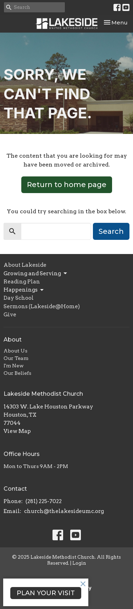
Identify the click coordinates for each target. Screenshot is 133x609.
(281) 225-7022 (44, 501)
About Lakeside (25, 265)
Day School (19, 298)
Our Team (16, 358)
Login (79, 563)
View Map (17, 431)
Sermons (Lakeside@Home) (42, 306)
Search (111, 231)
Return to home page (66, 184)
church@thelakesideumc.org (64, 511)
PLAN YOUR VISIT (46, 593)
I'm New (14, 365)
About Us (15, 351)
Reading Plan (22, 281)
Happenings (24, 290)
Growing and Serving (36, 273)
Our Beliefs (17, 373)
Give (10, 314)
